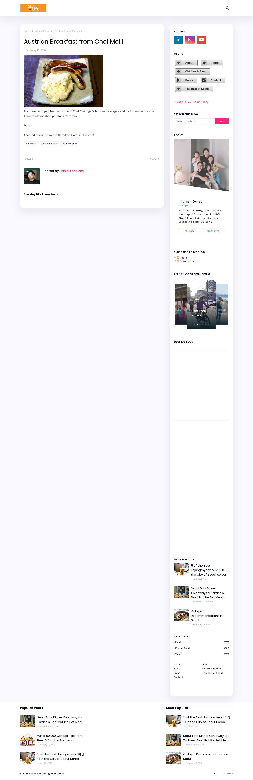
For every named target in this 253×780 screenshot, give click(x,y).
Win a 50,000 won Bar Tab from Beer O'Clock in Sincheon (60, 738)
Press (189, 80)
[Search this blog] (194, 121)
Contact (216, 80)
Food (202, 642)
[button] (194, 324)
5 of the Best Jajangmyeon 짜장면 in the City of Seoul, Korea (208, 570)
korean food (202, 648)
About (189, 62)
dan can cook (70, 143)
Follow (189, 231)
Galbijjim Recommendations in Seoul (207, 615)
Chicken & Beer (195, 71)
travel (202, 654)
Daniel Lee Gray (71, 171)
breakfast (37, 31)
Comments (185, 261)
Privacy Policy (182, 102)
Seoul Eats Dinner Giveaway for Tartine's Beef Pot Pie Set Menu (207, 592)
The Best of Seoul (197, 88)
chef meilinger (49, 143)
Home (27, 31)
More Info (213, 231)
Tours (215, 62)
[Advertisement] (185, 488)
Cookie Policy (200, 102)
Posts (182, 257)
